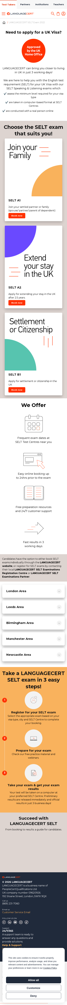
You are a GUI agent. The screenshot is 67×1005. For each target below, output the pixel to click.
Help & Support (11, 945)
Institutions (42, 4)
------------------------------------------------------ (24, 1003)
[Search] (52, 13)
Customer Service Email (16, 912)
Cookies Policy (50, 968)
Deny (33, 995)
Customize (33, 988)
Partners (25, 4)
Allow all (33, 980)
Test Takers (8, 4)
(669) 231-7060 (10, 903)
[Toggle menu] (3, 13)
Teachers (58, 4)
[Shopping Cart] (58, 13)
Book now (16, 215)
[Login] (63, 13)
